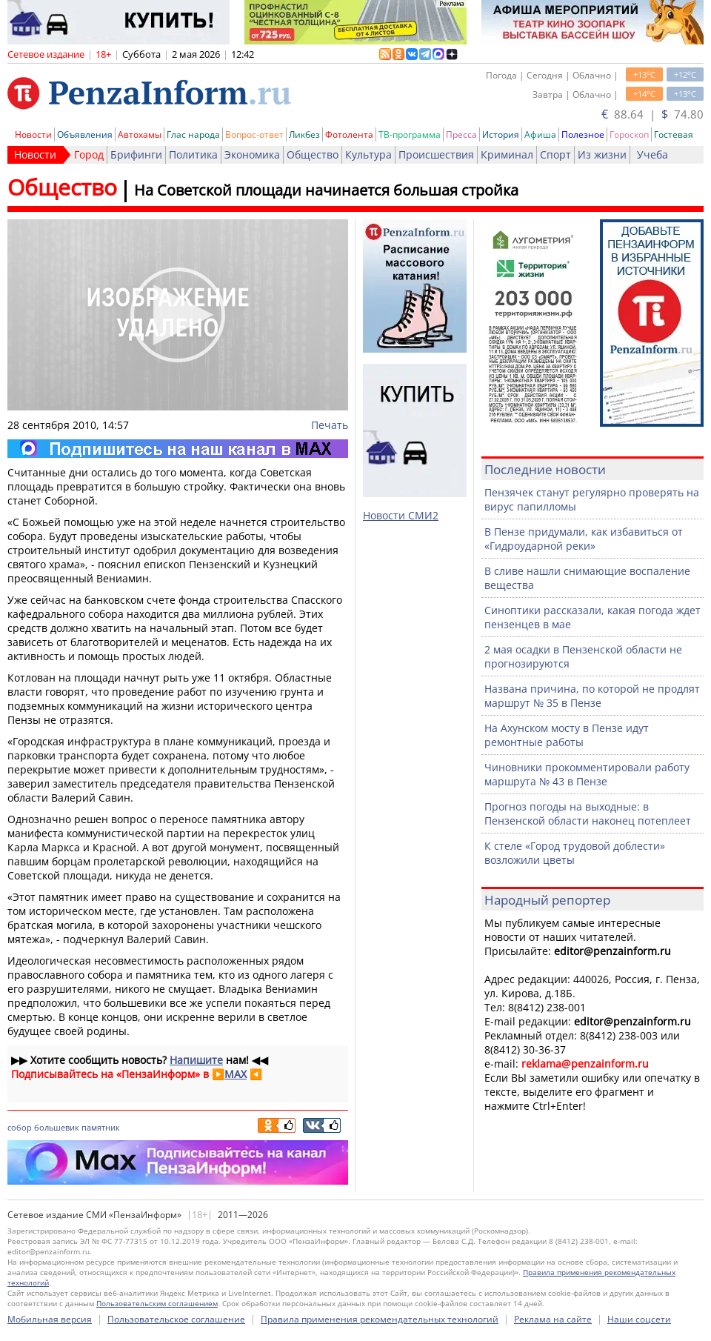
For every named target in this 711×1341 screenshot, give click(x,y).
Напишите (196, 1060)
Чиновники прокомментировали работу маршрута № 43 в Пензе (587, 774)
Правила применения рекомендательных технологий (379, 1319)
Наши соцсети (639, 1319)
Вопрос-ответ (254, 134)
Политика (193, 154)
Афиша (540, 134)
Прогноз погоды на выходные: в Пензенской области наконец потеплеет (587, 813)
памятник (100, 1127)
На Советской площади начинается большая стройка (326, 190)
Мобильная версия (49, 1319)
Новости (33, 134)
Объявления (85, 134)
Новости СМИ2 (400, 515)
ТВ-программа (409, 134)
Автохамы (139, 134)
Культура (368, 154)
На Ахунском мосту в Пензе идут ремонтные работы (566, 735)
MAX (235, 1074)
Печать (329, 425)
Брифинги (136, 154)
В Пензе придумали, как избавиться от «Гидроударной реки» (583, 539)
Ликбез (304, 134)
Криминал (507, 154)
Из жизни (602, 154)
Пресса (461, 134)
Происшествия (436, 154)
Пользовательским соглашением (157, 1303)
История (500, 134)
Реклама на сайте (553, 1319)
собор (19, 1127)
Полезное (582, 134)
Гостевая (673, 134)
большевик (56, 1127)
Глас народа (193, 134)
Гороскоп (629, 134)
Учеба (652, 154)
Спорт (555, 154)
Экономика (252, 154)
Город (89, 154)
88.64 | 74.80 (652, 114)
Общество (312, 154)
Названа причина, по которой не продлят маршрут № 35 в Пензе (592, 696)
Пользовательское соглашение (176, 1319)
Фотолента (349, 134)
